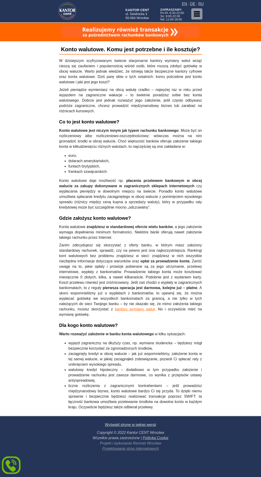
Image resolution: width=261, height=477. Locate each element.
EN (184, 4)
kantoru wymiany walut (135, 309)
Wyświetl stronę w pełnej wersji (130, 425)
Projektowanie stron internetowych (130, 449)
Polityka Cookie (155, 438)
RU (201, 4)
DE (192, 4)
